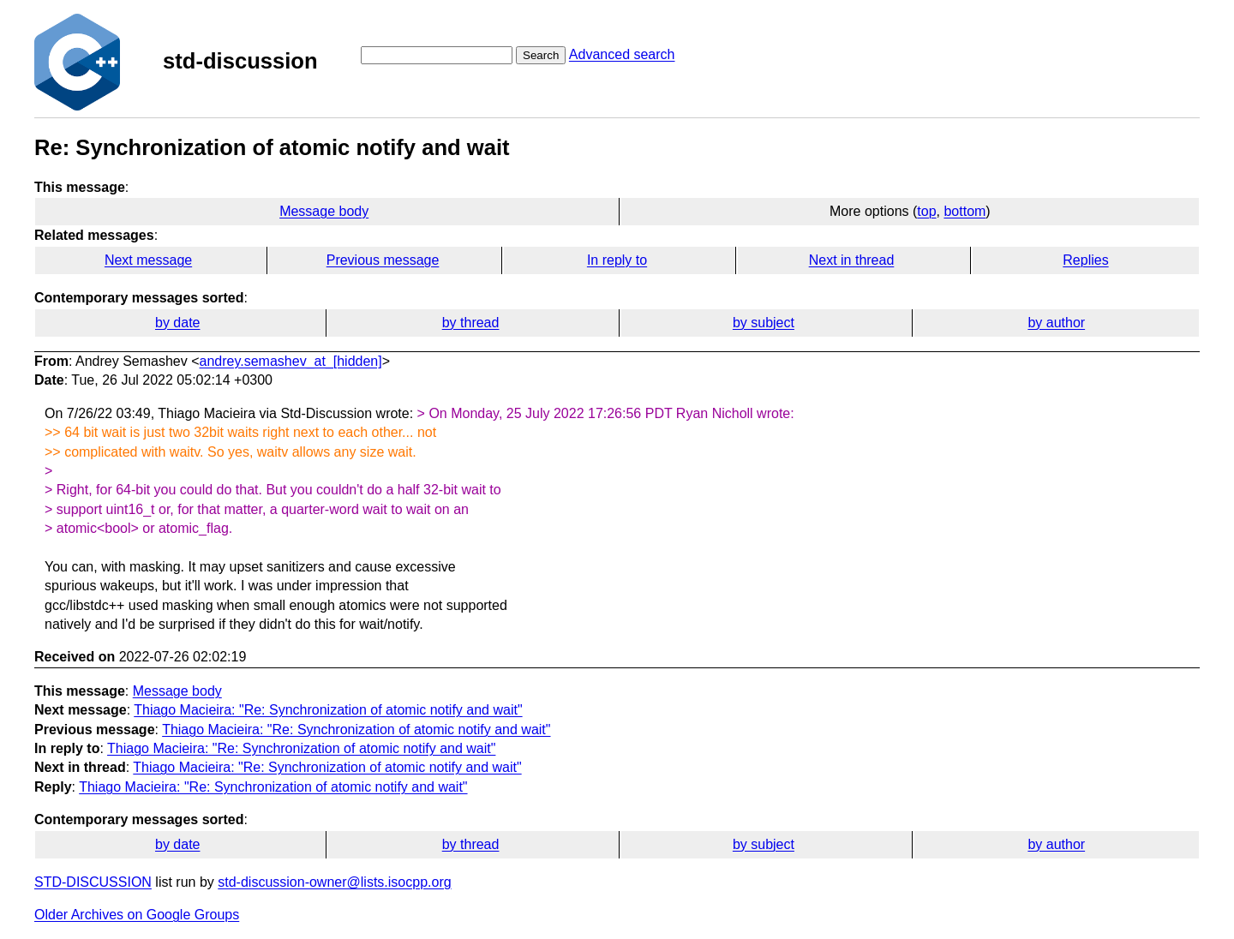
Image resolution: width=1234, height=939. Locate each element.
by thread (471, 322)
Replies (1085, 260)
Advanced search (622, 54)
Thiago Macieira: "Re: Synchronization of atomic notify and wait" (328, 710)
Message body (323, 211)
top (926, 211)
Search (541, 55)
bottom (964, 211)
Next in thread (852, 260)
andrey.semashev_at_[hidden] (291, 361)
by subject (763, 322)
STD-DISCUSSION (93, 882)
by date (177, 322)
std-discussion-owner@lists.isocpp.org (334, 882)
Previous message (383, 260)
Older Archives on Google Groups (136, 914)
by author (1056, 322)
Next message (148, 260)
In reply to (617, 260)
